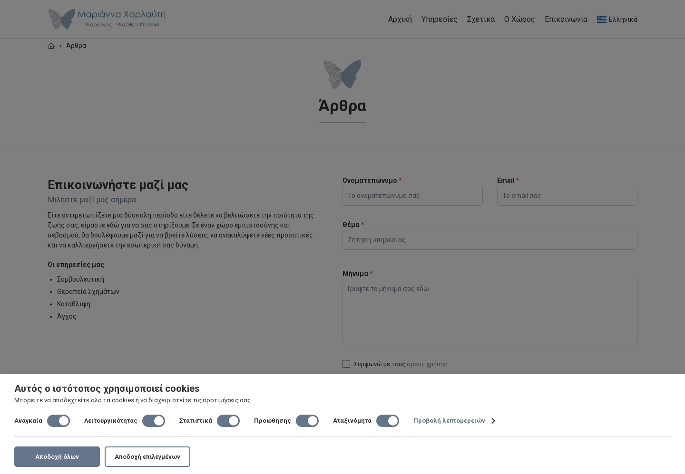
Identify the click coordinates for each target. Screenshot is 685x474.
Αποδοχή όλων (57, 456)
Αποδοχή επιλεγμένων (147, 456)
